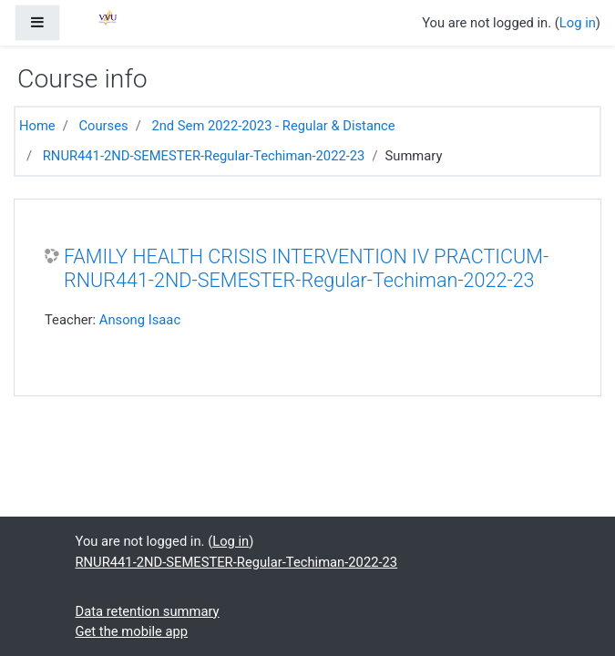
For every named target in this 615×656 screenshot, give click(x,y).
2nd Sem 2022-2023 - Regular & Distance (273, 126)
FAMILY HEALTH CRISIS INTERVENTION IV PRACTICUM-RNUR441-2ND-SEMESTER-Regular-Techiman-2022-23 (306, 268)
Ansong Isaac (139, 320)
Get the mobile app (132, 631)
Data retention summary (148, 611)
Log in (577, 23)
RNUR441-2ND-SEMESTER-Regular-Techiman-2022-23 (204, 156)
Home (37, 126)
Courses (103, 126)
